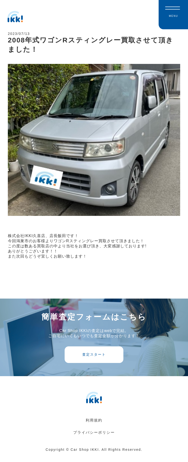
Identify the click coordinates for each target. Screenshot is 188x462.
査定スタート (94, 360)
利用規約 (94, 427)
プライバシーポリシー (94, 439)
